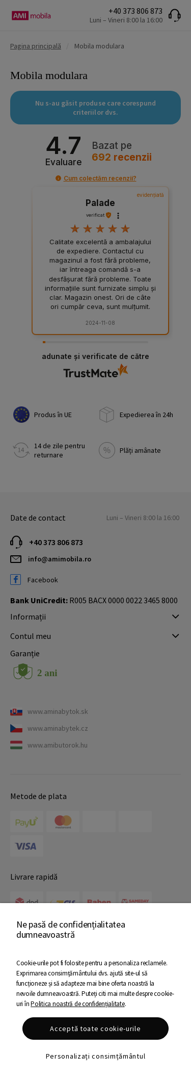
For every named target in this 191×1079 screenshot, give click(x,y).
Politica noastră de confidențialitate (77, 1003)
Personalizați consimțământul (96, 1056)
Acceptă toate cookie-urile (95, 1028)
